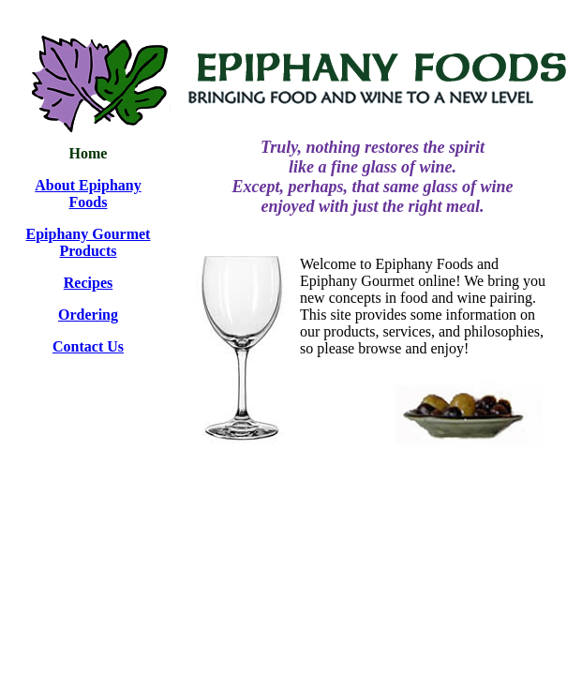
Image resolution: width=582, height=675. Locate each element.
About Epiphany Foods (88, 193)
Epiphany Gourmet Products (88, 242)
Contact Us (88, 346)
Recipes (88, 283)
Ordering (88, 314)
